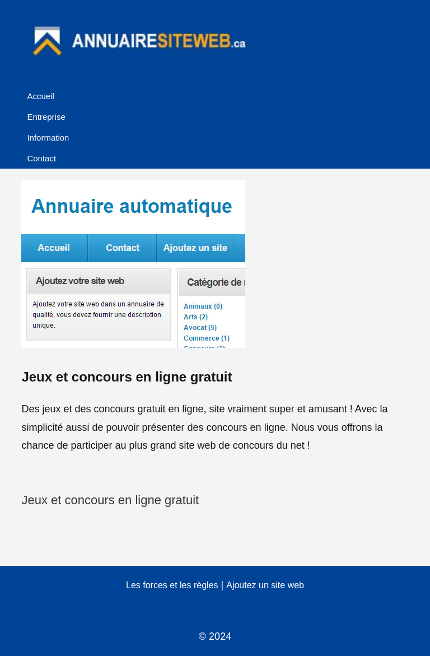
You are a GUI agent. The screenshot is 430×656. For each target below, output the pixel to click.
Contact (41, 158)
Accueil (40, 96)
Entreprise (46, 117)
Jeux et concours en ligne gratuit (110, 500)
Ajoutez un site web (265, 585)
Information (48, 137)
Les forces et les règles (172, 585)
